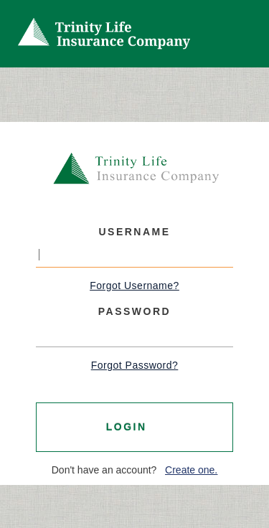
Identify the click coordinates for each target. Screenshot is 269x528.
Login (131, 427)
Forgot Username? (134, 285)
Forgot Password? (135, 365)
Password (134, 311)
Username (134, 231)
